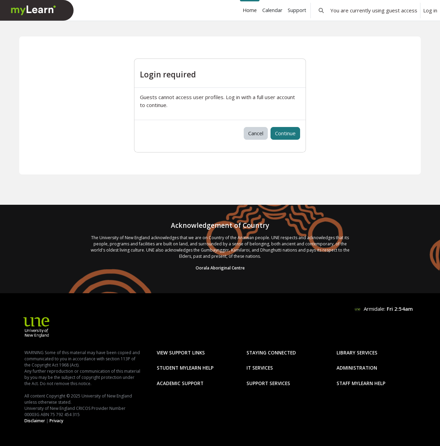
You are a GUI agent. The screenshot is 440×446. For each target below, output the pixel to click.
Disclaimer (34, 421)
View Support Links (181, 352)
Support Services (268, 383)
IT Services (259, 367)
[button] (321, 10)
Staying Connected (271, 352)
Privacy (56, 421)
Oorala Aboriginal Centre (220, 268)
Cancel (255, 133)
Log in (430, 10)
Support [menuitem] (297, 10)
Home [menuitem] (250, 10)
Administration (357, 367)
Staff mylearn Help (361, 383)
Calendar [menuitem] (272, 10)
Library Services (357, 352)
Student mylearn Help (185, 367)
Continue (285, 133)
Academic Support (180, 383)
